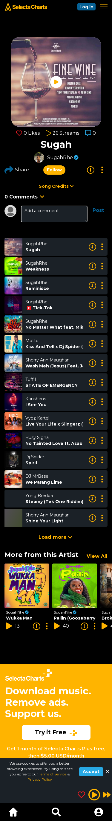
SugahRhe (60, 157)
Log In (86, 7)
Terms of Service (53, 774)
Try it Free (56, 732)
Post (98, 210)
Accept (91, 771)
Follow (54, 170)
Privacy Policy (39, 779)
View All (97, 556)
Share (16, 169)
